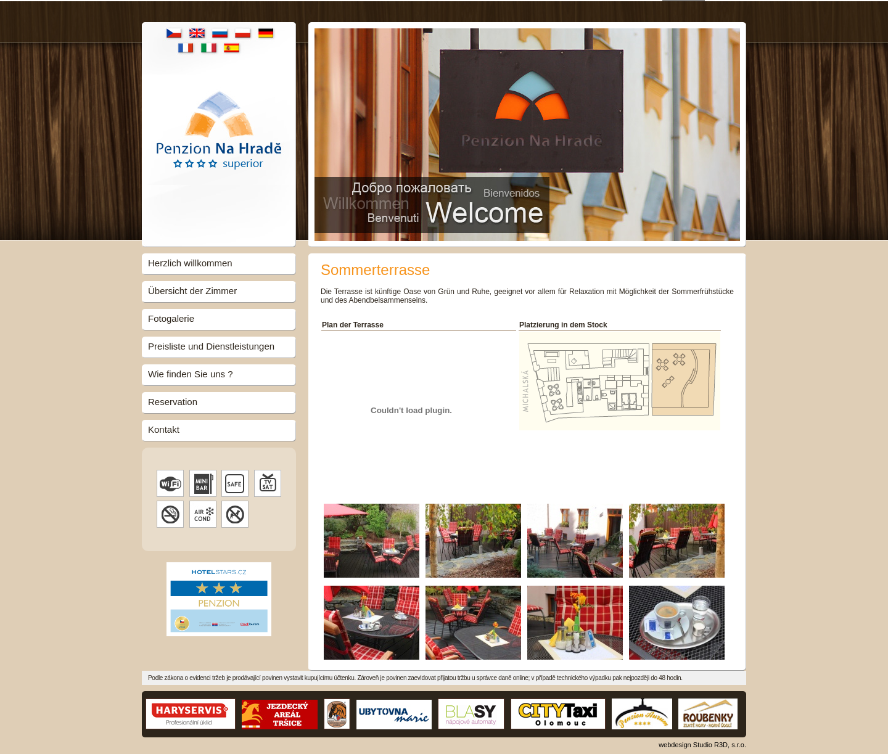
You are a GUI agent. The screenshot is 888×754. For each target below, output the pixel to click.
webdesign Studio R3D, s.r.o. (702, 743)
